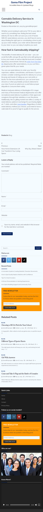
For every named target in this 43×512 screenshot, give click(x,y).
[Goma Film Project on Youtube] (19, 260)
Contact (3, 402)
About (3, 399)
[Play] (4, 505)
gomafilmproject (31, 26)
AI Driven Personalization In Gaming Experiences (15, 281)
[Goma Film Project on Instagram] (14, 260)
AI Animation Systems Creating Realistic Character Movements (19, 271)
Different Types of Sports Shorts (13, 341)
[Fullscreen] (39, 505)
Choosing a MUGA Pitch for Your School (16, 325)
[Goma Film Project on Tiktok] (24, 260)
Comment (5, 171)
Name (4, 197)
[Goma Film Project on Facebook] (3, 260)
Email (3, 206)
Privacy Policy (5, 405)
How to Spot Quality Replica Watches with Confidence (17, 274)
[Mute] (36, 505)
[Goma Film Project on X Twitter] (9, 260)
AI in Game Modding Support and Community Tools (16, 284)
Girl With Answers (8, 358)
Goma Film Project (21, 2)
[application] (21, 495)
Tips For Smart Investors (8, 278)
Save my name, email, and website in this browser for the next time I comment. (21, 226)
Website (4, 215)
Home (3, 395)
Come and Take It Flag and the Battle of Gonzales (19, 374)
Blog (10, 135)
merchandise (21, 104)
